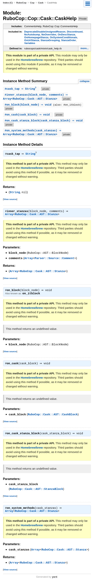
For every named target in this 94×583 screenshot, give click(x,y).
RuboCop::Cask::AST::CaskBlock (53, 415)
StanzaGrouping (50, 40)
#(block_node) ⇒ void (29, 105)
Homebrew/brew (32, 59)
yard (54, 577)
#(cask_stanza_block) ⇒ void (44, 121)
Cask (40, 2)
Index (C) (8, 2)
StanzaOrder (68, 40)
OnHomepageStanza (36, 37)
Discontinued (75, 31)
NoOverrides (48, 34)
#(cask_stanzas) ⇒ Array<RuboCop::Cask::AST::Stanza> (32, 133)
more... (85, 48)
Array (9, 215)
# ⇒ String (22, 89)
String (31, 154)
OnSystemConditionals (63, 37)
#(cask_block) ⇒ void (28, 115)
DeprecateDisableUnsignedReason (44, 31)
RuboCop (21, 2)
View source (10, 199)
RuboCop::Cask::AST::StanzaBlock (36, 490)
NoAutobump (32, 34)
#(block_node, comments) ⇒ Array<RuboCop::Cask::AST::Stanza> (36, 97)
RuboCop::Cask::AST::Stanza (36, 215)
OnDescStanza (66, 34)
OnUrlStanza (31, 40)
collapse (84, 81)
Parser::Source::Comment (54, 259)
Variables (29, 43)
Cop (32, 2)
